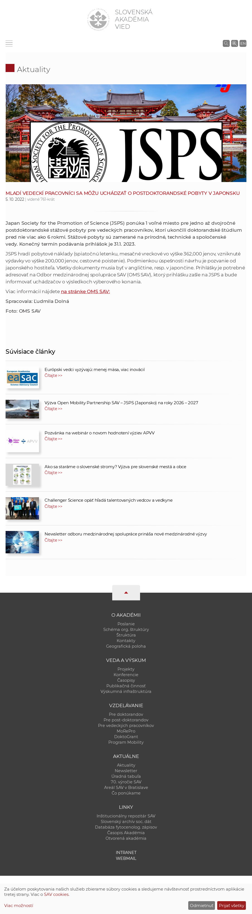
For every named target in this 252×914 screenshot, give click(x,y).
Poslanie (126, 623)
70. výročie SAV (126, 781)
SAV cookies (56, 894)
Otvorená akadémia (126, 838)
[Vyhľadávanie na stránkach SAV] (226, 43)
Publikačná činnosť (126, 685)
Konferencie (126, 674)
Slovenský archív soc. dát (126, 821)
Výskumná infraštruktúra (126, 691)
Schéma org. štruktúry (126, 629)
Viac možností (18, 905)
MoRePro (126, 731)
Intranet (126, 852)
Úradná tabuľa (126, 776)
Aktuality (33, 69)
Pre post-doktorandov (126, 719)
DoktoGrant (126, 736)
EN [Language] (243, 43)
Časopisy (126, 680)
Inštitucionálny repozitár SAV (126, 816)
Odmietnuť (201, 905)
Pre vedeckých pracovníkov (126, 725)
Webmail (126, 858)
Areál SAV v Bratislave (126, 787)
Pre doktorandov (126, 714)
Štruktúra (126, 635)
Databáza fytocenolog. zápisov (126, 827)
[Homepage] (98, 19)
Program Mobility (126, 742)
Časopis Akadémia (126, 832)
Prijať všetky (231, 905)
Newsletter (126, 770)
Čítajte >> (53, 375)
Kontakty (126, 640)
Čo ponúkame (126, 793)
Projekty (126, 669)
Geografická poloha (126, 646)
